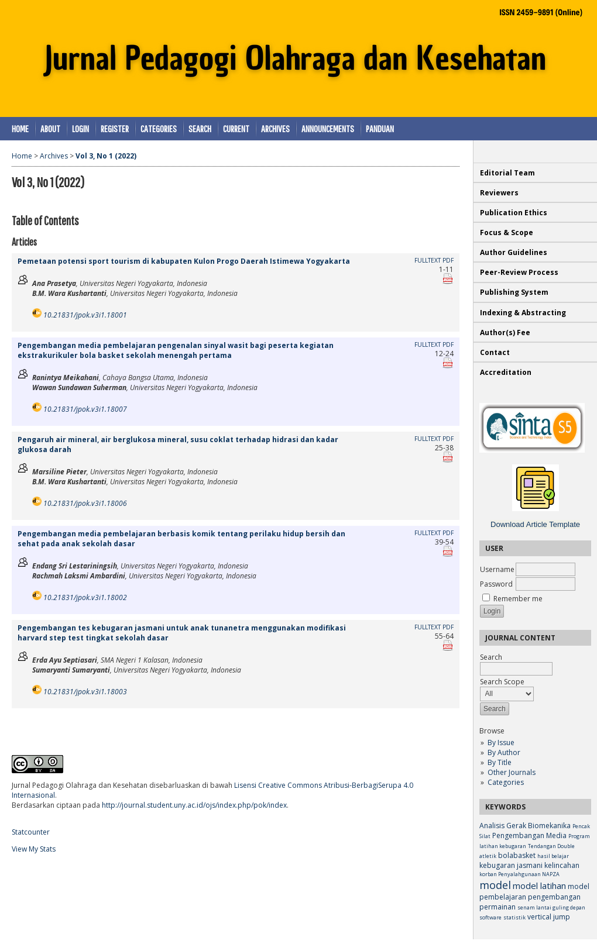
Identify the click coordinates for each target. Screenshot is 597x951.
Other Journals (512, 772)
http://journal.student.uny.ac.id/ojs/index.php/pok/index (194, 805)
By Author (504, 752)
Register (115, 128)
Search (199, 128)
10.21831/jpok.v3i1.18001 (85, 315)
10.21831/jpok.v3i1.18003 (85, 692)
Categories (506, 782)
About (50, 128)
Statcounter (31, 832)
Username (497, 569)
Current (236, 128)
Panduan (380, 128)
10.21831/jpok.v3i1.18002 (85, 597)
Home (20, 128)
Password (496, 584)
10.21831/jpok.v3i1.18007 (85, 409)
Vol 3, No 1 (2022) (106, 156)
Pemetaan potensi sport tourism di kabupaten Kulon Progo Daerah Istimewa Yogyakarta (184, 261)
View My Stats (34, 849)
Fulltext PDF (434, 260)
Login (80, 128)
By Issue (501, 742)
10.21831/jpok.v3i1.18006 (85, 503)
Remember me (518, 599)
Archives (275, 128)
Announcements (327, 128)
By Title (500, 762)
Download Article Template (535, 524)
